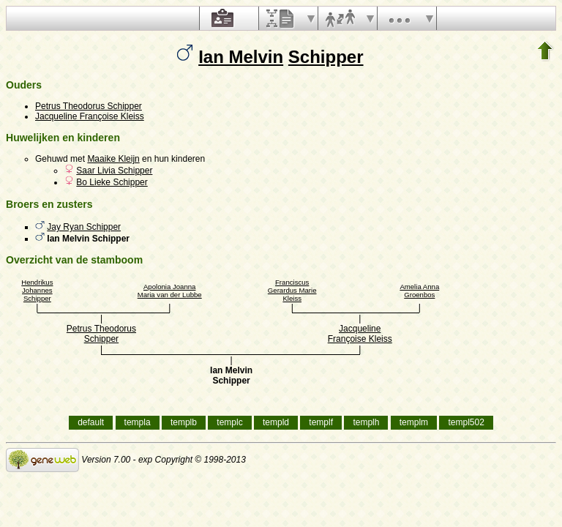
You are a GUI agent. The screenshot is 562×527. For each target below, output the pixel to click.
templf (321, 422)
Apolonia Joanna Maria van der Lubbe (170, 291)
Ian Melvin (240, 57)
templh (366, 422)
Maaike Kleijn (113, 159)
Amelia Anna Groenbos (419, 291)
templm (414, 422)
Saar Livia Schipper (114, 170)
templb (184, 422)
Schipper (326, 57)
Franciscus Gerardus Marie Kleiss (292, 290)
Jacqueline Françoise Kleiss (89, 116)
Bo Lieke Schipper (111, 182)
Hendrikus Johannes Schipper (37, 290)
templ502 (466, 422)
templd (276, 422)
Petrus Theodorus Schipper (88, 106)
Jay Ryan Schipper (84, 227)
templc (229, 422)
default (91, 422)
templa (137, 422)
